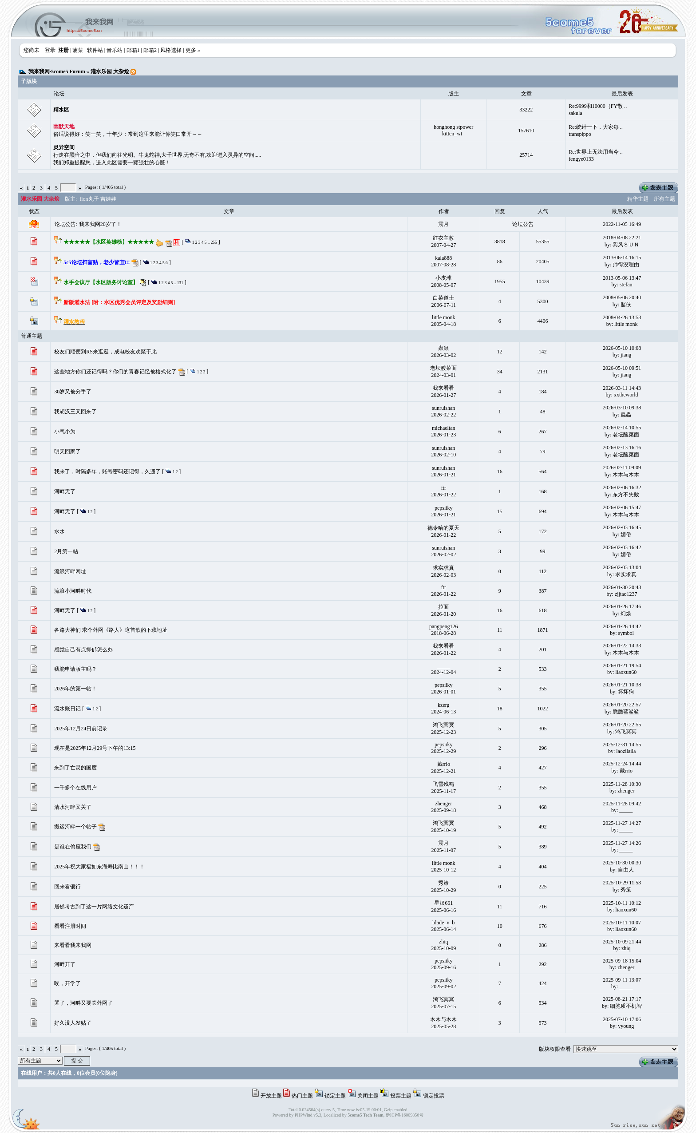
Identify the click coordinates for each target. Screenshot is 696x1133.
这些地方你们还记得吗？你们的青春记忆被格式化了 (115, 371)
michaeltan (443, 428)
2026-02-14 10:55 (622, 427)
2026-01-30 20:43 (622, 587)
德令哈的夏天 (443, 528)
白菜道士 (443, 298)
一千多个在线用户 (75, 787)
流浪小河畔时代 (72, 591)
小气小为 (64, 431)
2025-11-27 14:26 (622, 843)
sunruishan (443, 408)
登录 (50, 50)
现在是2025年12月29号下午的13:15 (94, 748)
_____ (443, 665)
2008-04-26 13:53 (622, 317)
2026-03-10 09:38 (622, 407)
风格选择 (171, 50)
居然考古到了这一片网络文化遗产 (94, 906)
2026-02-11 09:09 (622, 467)
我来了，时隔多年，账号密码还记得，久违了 (107, 471)
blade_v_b (443, 922)
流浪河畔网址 (70, 571)
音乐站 (115, 50)
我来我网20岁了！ (100, 224)
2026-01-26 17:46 (622, 606)
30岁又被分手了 (72, 391)
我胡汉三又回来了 (75, 411)
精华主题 (638, 199)
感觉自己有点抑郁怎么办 (83, 649)
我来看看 (443, 388)
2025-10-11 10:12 (622, 903)
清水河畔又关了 (72, 807)
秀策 (443, 883)
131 (180, 283)
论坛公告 (523, 224)
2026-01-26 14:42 (622, 626)
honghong (444, 127)
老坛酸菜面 (443, 368)
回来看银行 (67, 886)
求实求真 (443, 568)
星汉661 (443, 903)
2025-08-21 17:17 (622, 999)
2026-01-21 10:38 (622, 684)
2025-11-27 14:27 (622, 823)
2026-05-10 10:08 (622, 348)
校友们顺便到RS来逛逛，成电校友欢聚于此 (105, 352)
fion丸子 (89, 199)
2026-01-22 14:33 (622, 645)
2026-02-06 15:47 (622, 507)
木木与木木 (443, 1019)
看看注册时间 (70, 926)
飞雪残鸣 (443, 784)
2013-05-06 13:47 (622, 278)
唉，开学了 (67, 983)
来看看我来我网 (72, 945)
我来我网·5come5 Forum (56, 71)
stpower (464, 127)
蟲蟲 (443, 348)
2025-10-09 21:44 (622, 942)
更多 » (193, 50)
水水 (59, 531)
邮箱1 (133, 50)
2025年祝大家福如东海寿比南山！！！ (99, 867)
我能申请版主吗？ (75, 669)
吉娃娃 (108, 199)
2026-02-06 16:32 (622, 487)
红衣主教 (443, 238)
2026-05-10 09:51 (622, 368)
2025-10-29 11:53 (622, 882)
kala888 (443, 258)
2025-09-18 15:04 (622, 961)
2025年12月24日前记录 (80, 728)
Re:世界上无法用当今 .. (596, 152)
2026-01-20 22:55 (622, 724)
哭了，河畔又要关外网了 (83, 1003)
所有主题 (664, 199)
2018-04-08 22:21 (622, 237)
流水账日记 (67, 708)
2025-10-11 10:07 (622, 922)
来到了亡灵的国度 (75, 768)
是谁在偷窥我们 (72, 847)
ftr (443, 488)
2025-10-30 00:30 (622, 863)
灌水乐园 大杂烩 (110, 71)
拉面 (443, 607)
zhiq (443, 942)
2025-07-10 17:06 (622, 1019)
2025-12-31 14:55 (622, 744)
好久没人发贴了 (72, 1023)
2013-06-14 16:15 (622, 257)
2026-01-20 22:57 (622, 704)
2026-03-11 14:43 (622, 388)
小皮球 (443, 278)
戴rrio (443, 764)
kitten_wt (452, 134)
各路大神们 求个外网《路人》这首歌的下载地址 (110, 630)
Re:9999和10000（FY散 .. (598, 106)
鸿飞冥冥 (443, 725)
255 (214, 242)
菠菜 (77, 50)
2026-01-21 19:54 (622, 665)
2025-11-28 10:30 (622, 784)
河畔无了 (64, 491)
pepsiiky (444, 508)
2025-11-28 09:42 (622, 803)
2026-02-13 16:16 (622, 447)
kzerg (443, 705)
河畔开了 (64, 964)
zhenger (443, 803)
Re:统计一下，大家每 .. (596, 127)
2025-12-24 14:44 (622, 764)
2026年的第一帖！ (75, 688)
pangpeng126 (443, 626)
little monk (443, 317)
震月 (443, 224)
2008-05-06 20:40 (622, 297)
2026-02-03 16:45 (622, 527)
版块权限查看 (555, 1049)
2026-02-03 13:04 (622, 567)
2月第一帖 (66, 551)
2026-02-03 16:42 (622, 547)
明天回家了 (67, 451)
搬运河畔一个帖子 (75, 827)
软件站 (95, 50)
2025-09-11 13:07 (622, 980)
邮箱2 (150, 50)
